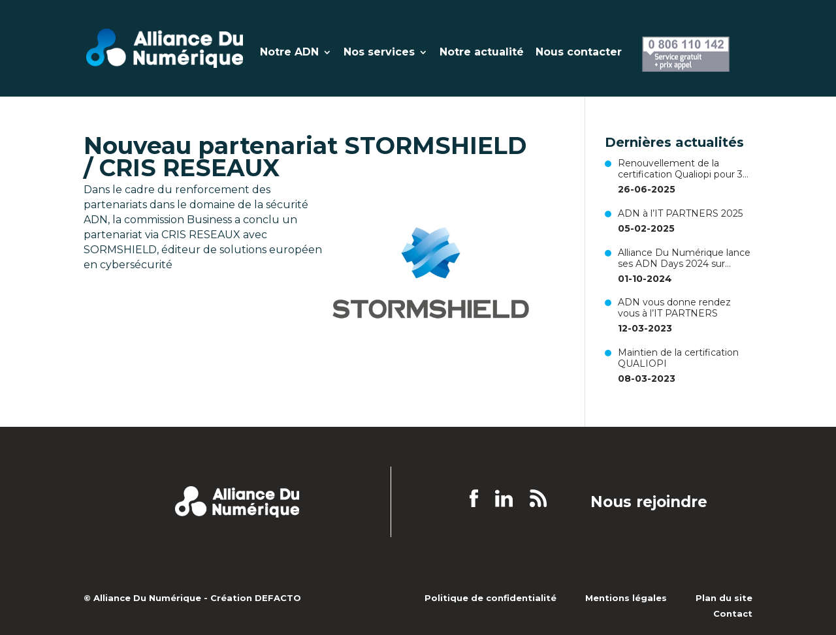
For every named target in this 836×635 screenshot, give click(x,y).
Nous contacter (579, 53)
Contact (732, 613)
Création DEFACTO (255, 598)
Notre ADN (289, 53)
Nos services (379, 53)
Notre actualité (482, 53)
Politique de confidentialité (490, 598)
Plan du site (724, 598)
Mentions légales (626, 598)
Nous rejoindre (648, 502)
